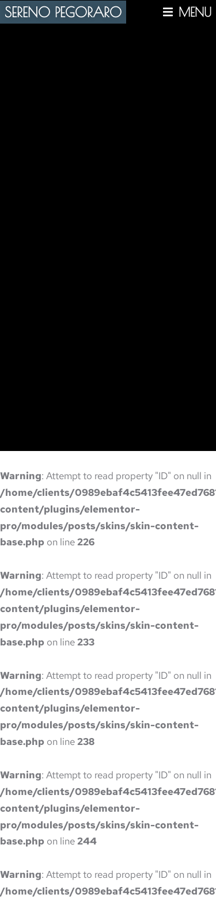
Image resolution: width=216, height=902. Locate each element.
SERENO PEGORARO (63, 12)
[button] (187, 12)
